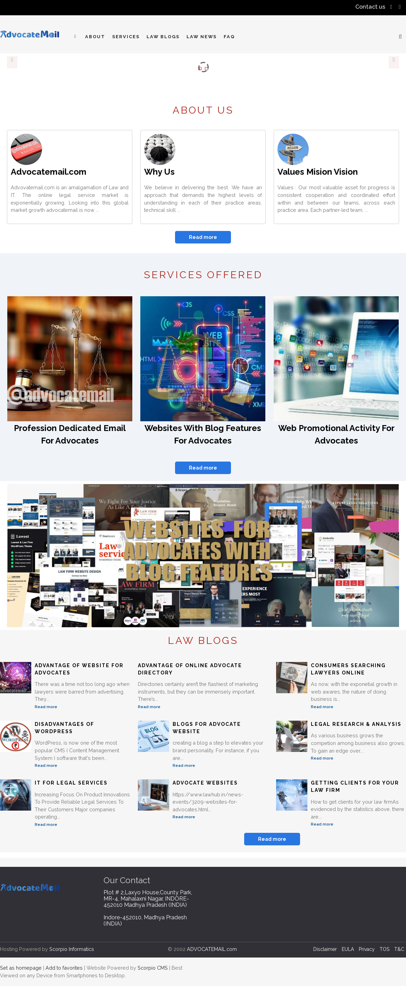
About (95, 36)
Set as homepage (21, 968)
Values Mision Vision (317, 172)
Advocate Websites (205, 783)
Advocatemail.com (48, 172)
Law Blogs (163, 36)
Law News (202, 36)
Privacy (367, 949)
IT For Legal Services (71, 783)
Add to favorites (64, 968)
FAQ (229, 36)
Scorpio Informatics (71, 949)
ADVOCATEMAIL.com (212, 949)
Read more (203, 237)
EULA (348, 949)
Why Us (159, 172)
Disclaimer (325, 949)
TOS (384, 949)
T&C (399, 949)
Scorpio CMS (153, 968)
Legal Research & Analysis (356, 724)
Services (126, 36)
